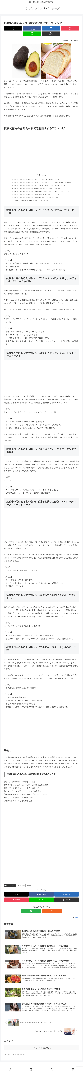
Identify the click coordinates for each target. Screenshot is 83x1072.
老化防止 (30, 881)
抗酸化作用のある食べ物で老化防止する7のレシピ (31, 196)
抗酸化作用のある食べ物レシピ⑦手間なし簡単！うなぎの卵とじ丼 (35, 193)
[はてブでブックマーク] (35, 28)
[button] (73, 28)
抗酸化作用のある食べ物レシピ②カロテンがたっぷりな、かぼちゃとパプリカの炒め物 (42, 177)
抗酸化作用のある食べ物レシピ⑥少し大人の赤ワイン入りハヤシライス (37, 190)
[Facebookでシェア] (23, 28)
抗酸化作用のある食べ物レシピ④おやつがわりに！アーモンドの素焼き (37, 183)
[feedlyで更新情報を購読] (39, 907)
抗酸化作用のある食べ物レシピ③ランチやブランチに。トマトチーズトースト (39, 180)
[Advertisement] (41, 149)
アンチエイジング (10, 881)
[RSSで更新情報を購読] (44, 907)
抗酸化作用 (21, 881)
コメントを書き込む (42, 1046)
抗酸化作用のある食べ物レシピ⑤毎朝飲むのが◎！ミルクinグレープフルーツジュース (42, 187)
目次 (38, 170)
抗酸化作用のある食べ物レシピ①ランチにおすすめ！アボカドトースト (37, 174)
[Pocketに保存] (48, 28)
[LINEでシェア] (60, 28)
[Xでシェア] (10, 28)
